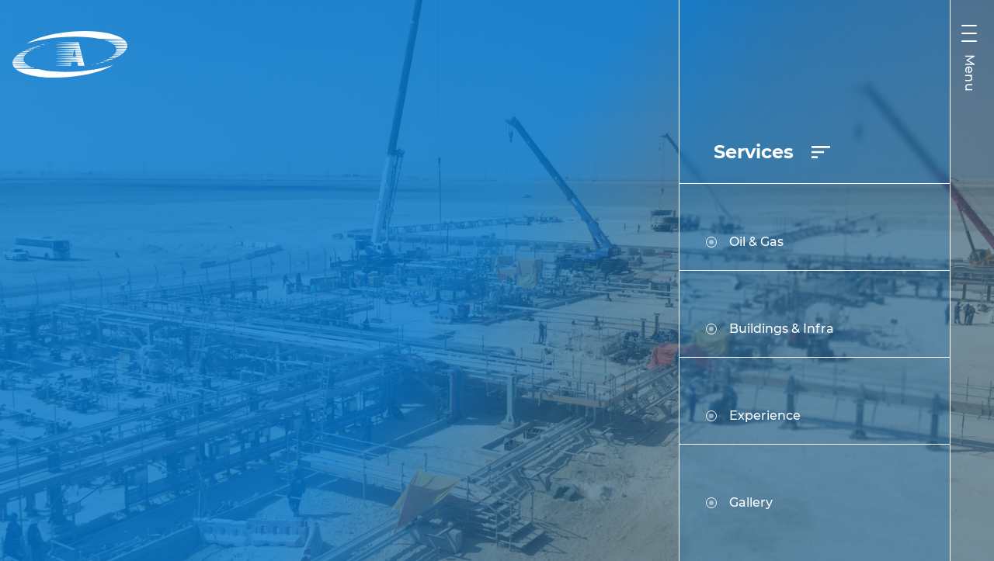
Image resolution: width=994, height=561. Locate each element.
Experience (753, 415)
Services (772, 151)
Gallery (739, 502)
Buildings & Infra (770, 328)
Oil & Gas (745, 241)
